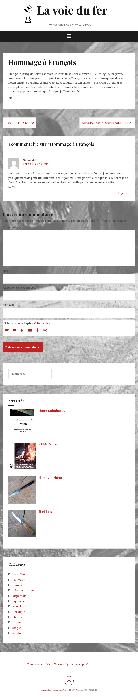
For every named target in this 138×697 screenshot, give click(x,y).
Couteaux (18, 580)
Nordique (18, 612)
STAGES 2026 (49, 444)
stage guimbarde (52, 410)
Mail (48, 664)
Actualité (18, 574)
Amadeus (79, 690)
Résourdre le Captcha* (27, 323)
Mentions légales (63, 664)
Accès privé (81, 664)
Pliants (17, 617)
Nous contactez (35, 664)
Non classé (19, 606)
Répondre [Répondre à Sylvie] (123, 193)
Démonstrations (23, 590)
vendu (16, 633)
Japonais (18, 601)
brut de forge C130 (20, 122)
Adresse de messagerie (20, 287)
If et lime (46, 511)
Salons (16, 622)
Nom (7, 270)
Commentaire (12, 227)
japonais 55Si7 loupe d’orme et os (107, 122)
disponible (19, 596)
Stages (16, 628)
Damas (17, 585)
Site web (8, 304)
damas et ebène (51, 478)
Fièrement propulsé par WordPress (54, 690)
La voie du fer (72, 9)
